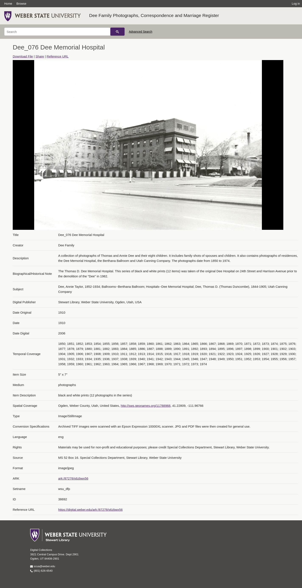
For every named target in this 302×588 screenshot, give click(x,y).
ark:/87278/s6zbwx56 (73, 478)
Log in (296, 3)
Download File (23, 56)
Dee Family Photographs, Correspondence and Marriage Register (154, 15)
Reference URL (58, 56)
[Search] (57, 32)
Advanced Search (140, 31)
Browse (21, 3)
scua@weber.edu (42, 566)
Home (8, 3)
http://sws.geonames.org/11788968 (145, 405)
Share (39, 56)
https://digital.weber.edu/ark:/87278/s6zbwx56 (90, 509)
